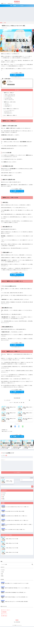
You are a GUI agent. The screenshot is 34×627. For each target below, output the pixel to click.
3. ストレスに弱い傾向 (7, 97)
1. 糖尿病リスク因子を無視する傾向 (9, 94)
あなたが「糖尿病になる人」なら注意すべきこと (11, 108)
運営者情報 (4, 612)
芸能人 (4, 499)
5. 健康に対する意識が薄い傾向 (9, 99)
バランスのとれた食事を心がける (9, 110)
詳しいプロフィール (11, 84)
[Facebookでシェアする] (15, 427)
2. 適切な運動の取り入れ (8, 105)
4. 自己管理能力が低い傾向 (8, 98)
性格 (6, 430)
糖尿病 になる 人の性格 (8, 431)
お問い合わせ (5, 616)
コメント (3, 460)
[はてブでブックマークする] (19, 427)
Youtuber (4, 493)
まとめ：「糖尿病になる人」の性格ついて (10, 115)
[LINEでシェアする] (22, 427)
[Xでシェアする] (11, 427)
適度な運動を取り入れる (8, 111)
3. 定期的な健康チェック (8, 106)
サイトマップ (5, 614)
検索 (30, 400)
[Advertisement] (17, 15)
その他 (4, 495)
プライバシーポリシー (6, 610)
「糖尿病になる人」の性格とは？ (8, 92)
